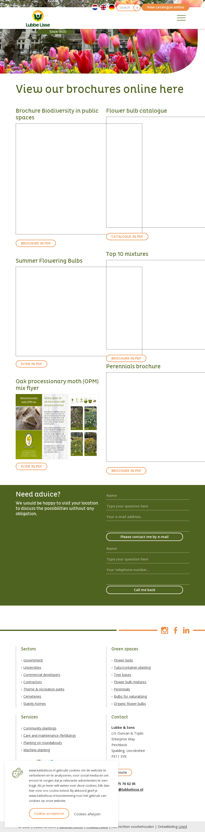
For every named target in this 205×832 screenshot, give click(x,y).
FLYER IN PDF (31, 363)
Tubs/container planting (132, 667)
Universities (32, 667)
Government (33, 660)
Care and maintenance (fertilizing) (49, 735)
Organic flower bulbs (130, 703)
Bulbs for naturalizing (130, 696)
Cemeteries (32, 696)
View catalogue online (165, 7)
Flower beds (123, 660)
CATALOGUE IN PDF (127, 236)
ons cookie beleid (56, 790)
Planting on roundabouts (42, 742)
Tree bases (122, 674)
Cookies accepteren (49, 813)
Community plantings (39, 728)
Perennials (122, 689)
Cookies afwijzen (87, 814)
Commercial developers (41, 674)
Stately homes (34, 703)
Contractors (32, 682)
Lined (182, 826)
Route (122, 772)
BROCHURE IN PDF (36, 243)
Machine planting (36, 750)
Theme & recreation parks (43, 689)
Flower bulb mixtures (130, 682)
